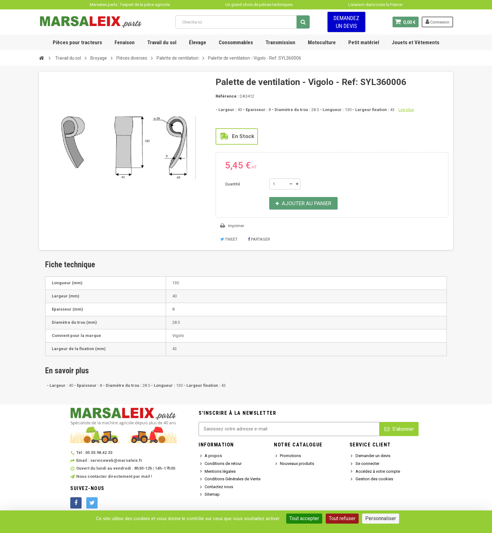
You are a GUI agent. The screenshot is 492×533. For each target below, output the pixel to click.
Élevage (197, 42)
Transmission (280, 42)
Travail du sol (161, 42)
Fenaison (125, 42)
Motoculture (322, 42)
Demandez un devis (346, 22)
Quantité (232, 184)
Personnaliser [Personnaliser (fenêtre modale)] (380, 518)
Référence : (227, 96)
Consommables (236, 42)
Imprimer (236, 225)
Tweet (229, 239)
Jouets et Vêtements (415, 42)
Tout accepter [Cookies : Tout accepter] (304, 518)
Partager (259, 239)
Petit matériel (363, 42)
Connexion (437, 21)
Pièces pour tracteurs (77, 42)
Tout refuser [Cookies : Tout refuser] (342, 518)
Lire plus (406, 109)
